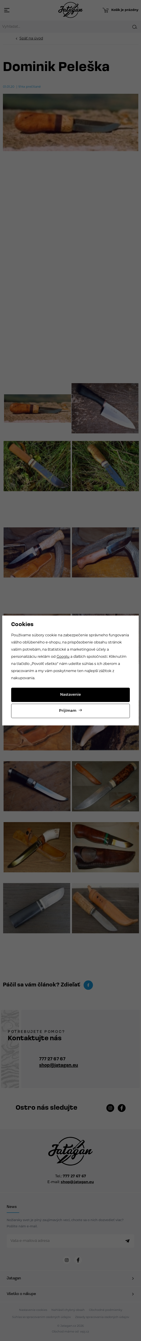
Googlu (63, 657)
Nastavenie (70, 695)
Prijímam (67, 711)
